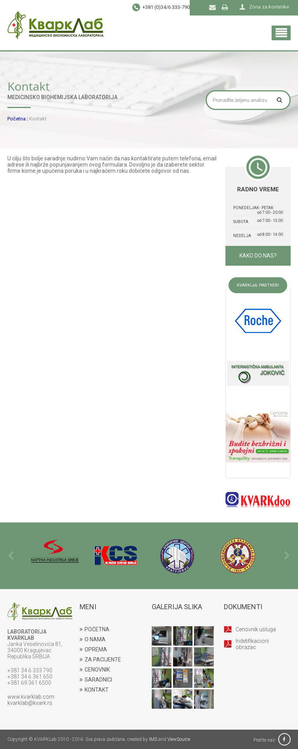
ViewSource (178, 739)
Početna (16, 119)
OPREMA (93, 649)
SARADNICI (96, 680)
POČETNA (94, 629)
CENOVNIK (95, 670)
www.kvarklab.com (30, 697)
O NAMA (93, 639)
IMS (153, 739)
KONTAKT (94, 690)
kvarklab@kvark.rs (29, 703)
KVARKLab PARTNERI (258, 285)
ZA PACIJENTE (100, 659)
